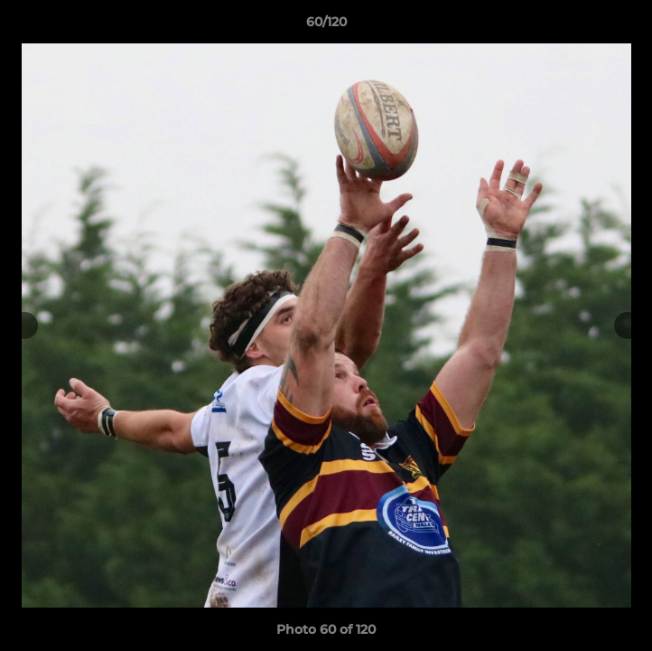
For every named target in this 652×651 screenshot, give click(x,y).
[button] (630, 26)
